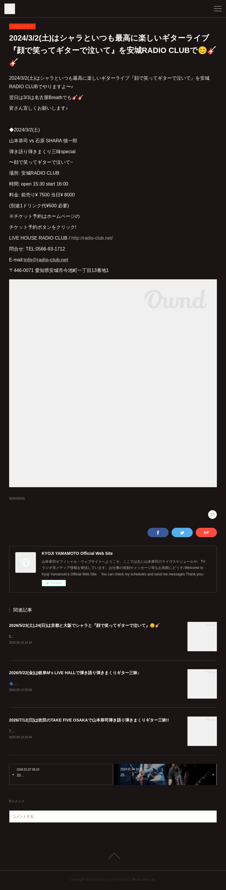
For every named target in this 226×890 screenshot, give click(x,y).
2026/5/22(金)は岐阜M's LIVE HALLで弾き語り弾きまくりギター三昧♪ (74, 673)
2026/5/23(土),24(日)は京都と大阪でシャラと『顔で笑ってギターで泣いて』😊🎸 (84, 625)
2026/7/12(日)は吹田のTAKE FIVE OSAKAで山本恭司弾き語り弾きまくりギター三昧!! (89, 721)
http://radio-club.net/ (92, 238)
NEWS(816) (17, 498)
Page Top (113, 857)
